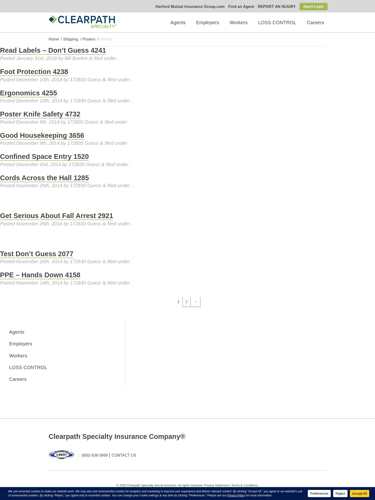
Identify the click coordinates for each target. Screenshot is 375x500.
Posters (88, 39)
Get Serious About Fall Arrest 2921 (56, 216)
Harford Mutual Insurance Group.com (187, 7)
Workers (239, 22)
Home (54, 39)
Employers (207, 22)
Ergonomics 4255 (28, 93)
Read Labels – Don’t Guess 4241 (53, 50)
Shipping (70, 39)
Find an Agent (239, 7)
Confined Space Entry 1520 (44, 157)
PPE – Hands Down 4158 (40, 275)
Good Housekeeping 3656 (42, 135)
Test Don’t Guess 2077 (36, 254)
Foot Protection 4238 (34, 72)
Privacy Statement (216, 485)
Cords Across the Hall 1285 (44, 178)
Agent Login (312, 6)
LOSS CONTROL (277, 22)
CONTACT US (124, 455)
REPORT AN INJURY (275, 7)
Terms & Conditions (244, 485)
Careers (315, 22)
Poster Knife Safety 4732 (40, 114)
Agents (178, 22)
